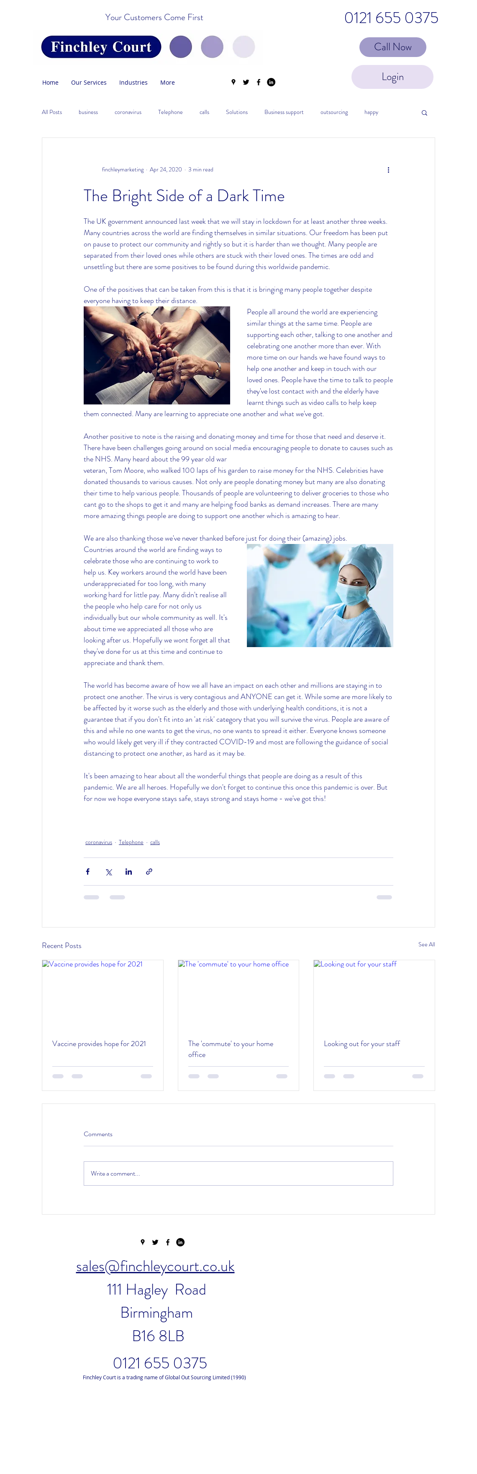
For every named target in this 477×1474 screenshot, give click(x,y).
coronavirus (128, 112)
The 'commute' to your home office (230, 1049)
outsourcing (334, 112)
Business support (284, 112)
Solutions (237, 112)
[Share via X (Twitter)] (108, 872)
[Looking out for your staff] (374, 994)
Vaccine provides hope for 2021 (99, 1043)
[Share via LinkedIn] (129, 872)
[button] (424, 112)
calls (204, 112)
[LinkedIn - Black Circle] (271, 82)
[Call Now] (392, 47)
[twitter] (246, 82)
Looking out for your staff (362, 1043)
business (88, 112)
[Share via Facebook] (88, 872)
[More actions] (388, 170)
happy (371, 112)
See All (426, 944)
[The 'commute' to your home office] (238, 994)
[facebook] (258, 82)
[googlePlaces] (233, 82)
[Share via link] (149, 872)
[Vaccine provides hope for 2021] (102, 994)
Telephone (170, 112)
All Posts (52, 112)
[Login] (392, 77)
